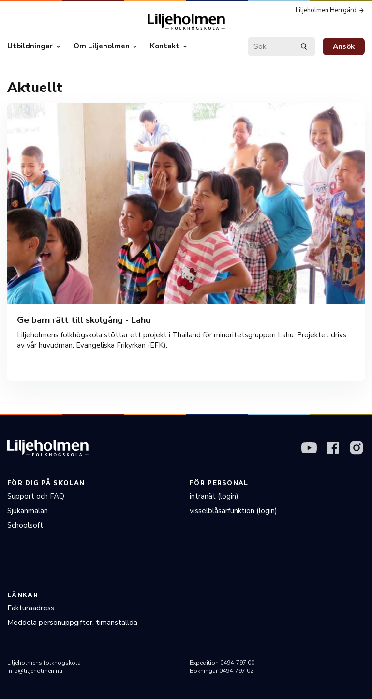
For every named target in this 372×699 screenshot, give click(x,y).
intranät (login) (214, 496)
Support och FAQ (35, 496)
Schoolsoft (25, 525)
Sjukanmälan (27, 511)
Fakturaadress (30, 608)
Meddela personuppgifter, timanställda (72, 622)
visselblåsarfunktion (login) (233, 511)
